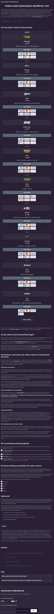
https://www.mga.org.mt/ (10, 557)
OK (34, 611)
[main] (9, 2)
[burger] (52, 2)
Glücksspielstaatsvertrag (6, 383)
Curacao (31, 381)
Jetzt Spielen (27, 50)
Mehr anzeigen (27, 320)
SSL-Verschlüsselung (20, 376)
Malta (26, 381)
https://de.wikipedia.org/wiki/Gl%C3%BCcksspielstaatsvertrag (18, 566)
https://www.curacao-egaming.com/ (12, 561)
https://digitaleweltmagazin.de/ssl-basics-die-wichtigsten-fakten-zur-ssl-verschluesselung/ (24, 553)
